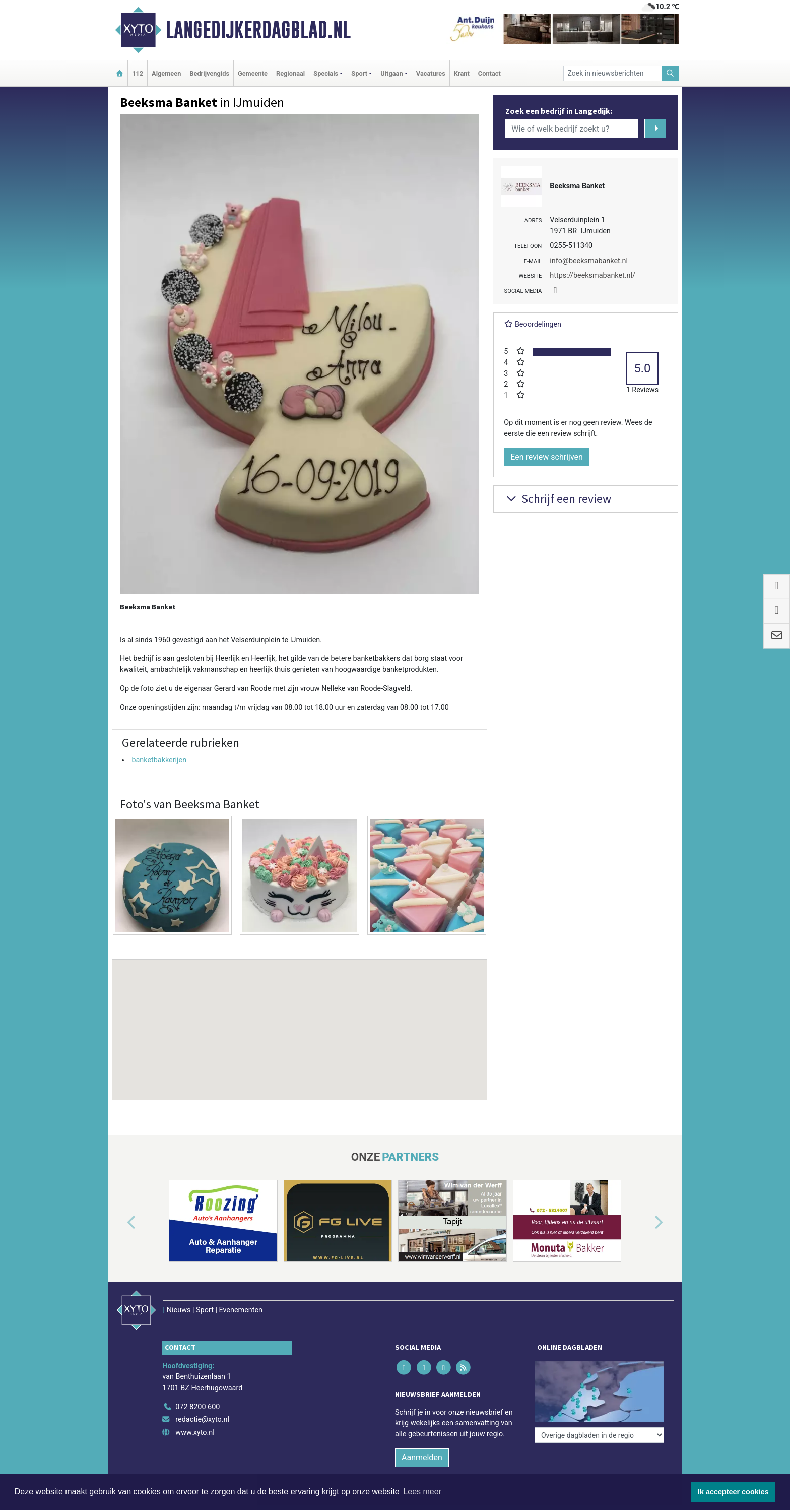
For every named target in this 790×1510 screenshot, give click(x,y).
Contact (489, 73)
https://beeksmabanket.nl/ (592, 275)
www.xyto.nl (194, 1432)
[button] (299, 1020)
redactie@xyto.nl (202, 1419)
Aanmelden (422, 1457)
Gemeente (253, 73)
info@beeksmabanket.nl (589, 261)
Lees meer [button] (422, 1491)
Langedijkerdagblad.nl (258, 30)
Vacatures (430, 73)
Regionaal (290, 73)
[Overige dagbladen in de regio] (599, 1435)
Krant (462, 73)
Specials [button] (325, 73)
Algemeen (166, 73)
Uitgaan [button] (391, 73)
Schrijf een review (557, 499)
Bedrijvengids (209, 73)
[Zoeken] (671, 73)
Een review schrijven (546, 457)
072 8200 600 (197, 1407)
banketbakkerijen (158, 760)
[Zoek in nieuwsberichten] (612, 73)
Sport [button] (359, 73)
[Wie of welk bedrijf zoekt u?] (571, 128)
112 (137, 73)
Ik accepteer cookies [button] (733, 1492)
